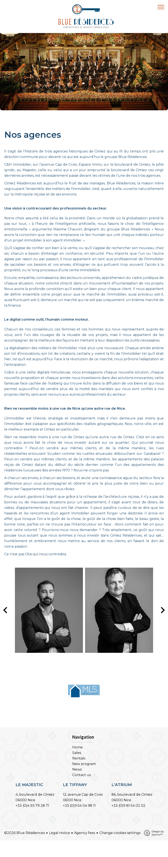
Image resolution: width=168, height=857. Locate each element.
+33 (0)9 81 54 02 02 (128, 806)
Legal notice (59, 833)
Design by (153, 833)
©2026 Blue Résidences (24, 833)
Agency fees (84, 833)
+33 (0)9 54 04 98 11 (79, 806)
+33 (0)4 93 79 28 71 (32, 806)
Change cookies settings (119, 833)
